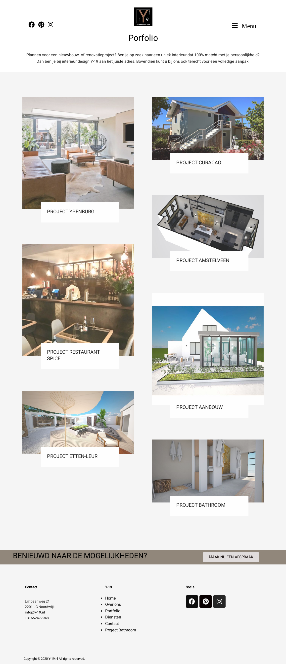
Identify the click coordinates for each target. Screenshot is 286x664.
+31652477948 (37, 618)
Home (110, 598)
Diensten (113, 617)
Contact (112, 624)
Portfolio (112, 611)
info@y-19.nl (35, 612)
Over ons (113, 605)
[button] (231, 557)
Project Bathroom (120, 630)
